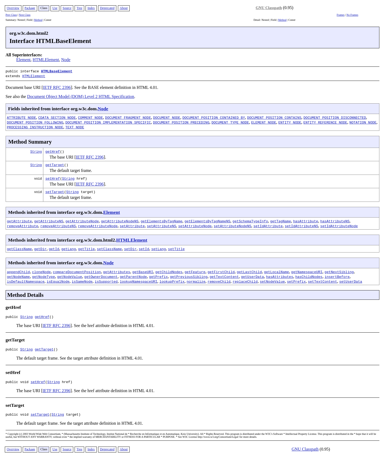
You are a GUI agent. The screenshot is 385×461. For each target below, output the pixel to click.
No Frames (352, 14)
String (36, 150)
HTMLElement (46, 59)
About (124, 8)
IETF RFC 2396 (57, 86)
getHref (52, 150)
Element (23, 59)
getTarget (54, 163)
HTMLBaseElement (56, 71)
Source (67, 8)
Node (66, 59)
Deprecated (107, 8)
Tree (79, 8)
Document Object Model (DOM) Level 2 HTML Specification (80, 95)
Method (38, 19)
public (13, 316)
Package (30, 8)
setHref (52, 177)
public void (18, 383)
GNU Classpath (269, 8)
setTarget (54, 190)
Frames (340, 14)
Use (54, 8)
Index (91, 8)
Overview (13, 8)
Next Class (24, 14)
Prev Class (11, 14)
